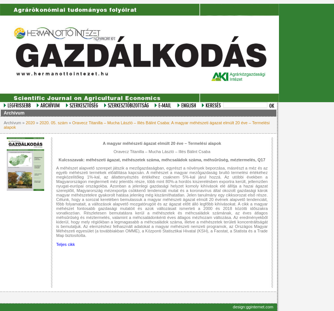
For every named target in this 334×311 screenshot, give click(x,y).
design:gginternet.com (253, 307)
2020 (30, 123)
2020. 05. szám (53, 123)
